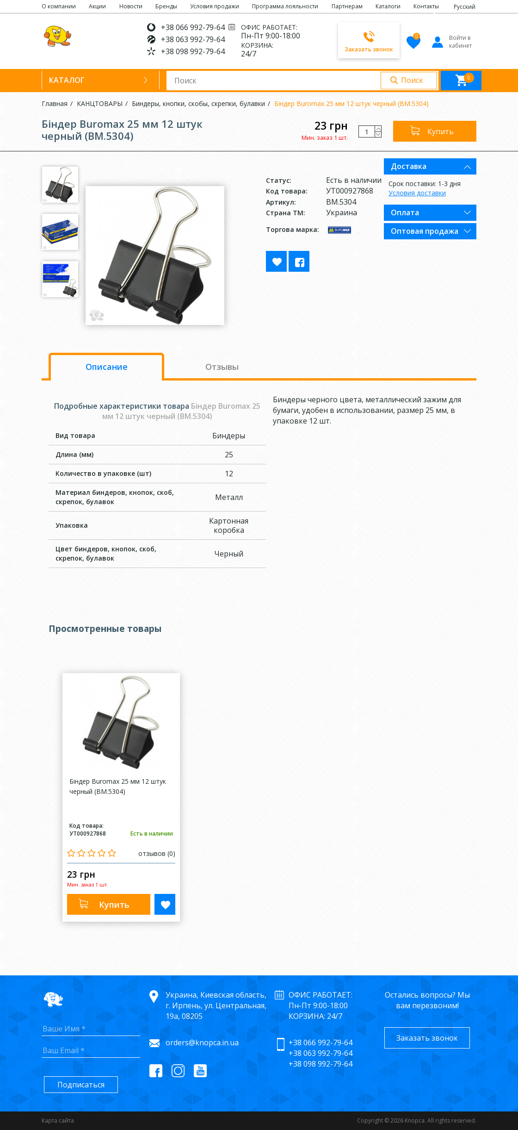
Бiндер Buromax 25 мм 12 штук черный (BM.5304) (351, 103)
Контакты (426, 6)
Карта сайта (58, 1120)
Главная (55, 103)
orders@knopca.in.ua (202, 1042)
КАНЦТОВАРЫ (100, 103)
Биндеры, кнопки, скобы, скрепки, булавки (198, 103)
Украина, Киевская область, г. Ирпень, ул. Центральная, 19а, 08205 (216, 1005)
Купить (440, 131)
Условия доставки (417, 192)
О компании (59, 6)
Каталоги (388, 6)
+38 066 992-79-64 (193, 27)
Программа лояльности (285, 6)
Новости (130, 6)
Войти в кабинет (451, 42)
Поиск (412, 80)
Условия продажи (214, 6)
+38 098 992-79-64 (193, 51)
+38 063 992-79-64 (193, 39)
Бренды (166, 6)
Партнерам (347, 6)
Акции (97, 6)
